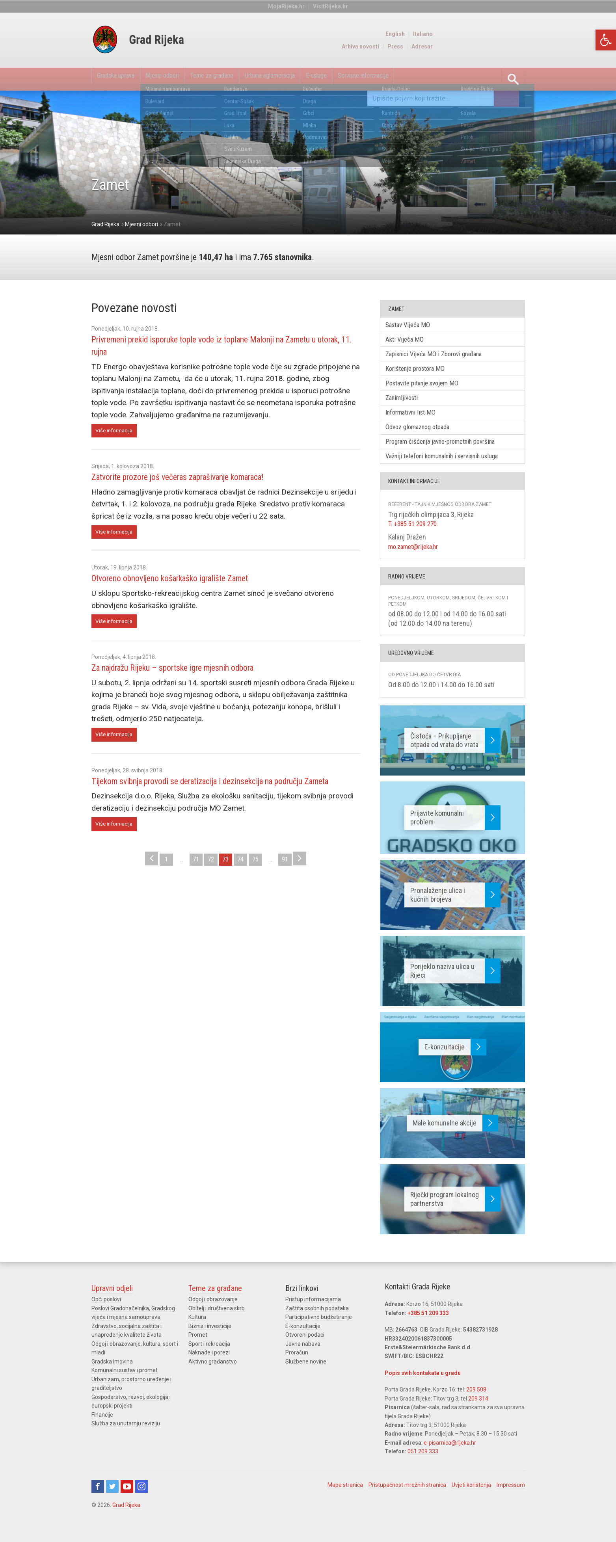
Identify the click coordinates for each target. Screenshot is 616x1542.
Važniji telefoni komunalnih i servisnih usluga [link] (452, 469)
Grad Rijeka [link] (126, 1517)
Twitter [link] (112, 1499)
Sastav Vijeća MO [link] (412, 325)
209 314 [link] (478, 1411)
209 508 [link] (476, 1402)
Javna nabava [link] (302, 1356)
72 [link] (208, 879)
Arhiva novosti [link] (453, 46)
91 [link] (295, 879)
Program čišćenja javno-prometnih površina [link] (449, 453)
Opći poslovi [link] (106, 1312)
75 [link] (260, 879)
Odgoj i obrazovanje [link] (213, 1312)
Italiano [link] (516, 34)
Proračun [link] (296, 1365)
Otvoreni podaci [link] (304, 1348)
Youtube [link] (127, 1499)
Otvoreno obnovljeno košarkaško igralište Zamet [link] (184, 581)
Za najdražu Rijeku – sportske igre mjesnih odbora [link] (188, 671)
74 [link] (243, 879)
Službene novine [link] (305, 1374)
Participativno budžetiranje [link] (318, 1330)
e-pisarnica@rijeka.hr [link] (450, 1455)
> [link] (312, 879)
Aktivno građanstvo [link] (212, 1374)
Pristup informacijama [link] (313, 1312)
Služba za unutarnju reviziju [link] (125, 1436)
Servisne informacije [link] (443, 79)
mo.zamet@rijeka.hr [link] (416, 559)
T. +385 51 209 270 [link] (414, 537)
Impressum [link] (511, 1497)
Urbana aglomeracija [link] (322, 79)
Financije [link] (102, 1427)
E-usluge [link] (383, 79)
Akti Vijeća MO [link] (408, 341)
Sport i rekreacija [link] (209, 1356)
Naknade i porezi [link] (209, 1365)
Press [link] (488, 46)
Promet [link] (197, 1348)
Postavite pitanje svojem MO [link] (428, 389)
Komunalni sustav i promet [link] (124, 1383)
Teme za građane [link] (248, 79)
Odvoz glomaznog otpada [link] (423, 437)
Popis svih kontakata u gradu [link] (423, 1386)
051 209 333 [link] (423, 1464)
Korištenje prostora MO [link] (421, 373)
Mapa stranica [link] (345, 1497)
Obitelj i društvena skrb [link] (216, 1321)
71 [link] (191, 879)
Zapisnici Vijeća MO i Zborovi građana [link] (441, 357)
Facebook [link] (97, 1499)
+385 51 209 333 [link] (428, 1326)
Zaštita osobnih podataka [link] (317, 1321)
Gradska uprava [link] (123, 79)
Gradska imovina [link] (112, 1374)
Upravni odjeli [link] (112, 1301)
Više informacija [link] (116, 431)
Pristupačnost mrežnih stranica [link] (407, 1497)
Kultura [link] (197, 1330)
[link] (606, 40)
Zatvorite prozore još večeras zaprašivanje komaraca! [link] (194, 478)
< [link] (139, 879)
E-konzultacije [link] (302, 1339)
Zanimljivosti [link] (406, 405)
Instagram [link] (141, 1499)
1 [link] (156, 879)
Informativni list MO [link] (416, 421)
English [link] (488, 34)
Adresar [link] (515, 46)
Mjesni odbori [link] (184, 79)
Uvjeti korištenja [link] (471, 1497)
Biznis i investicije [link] (209, 1339)
